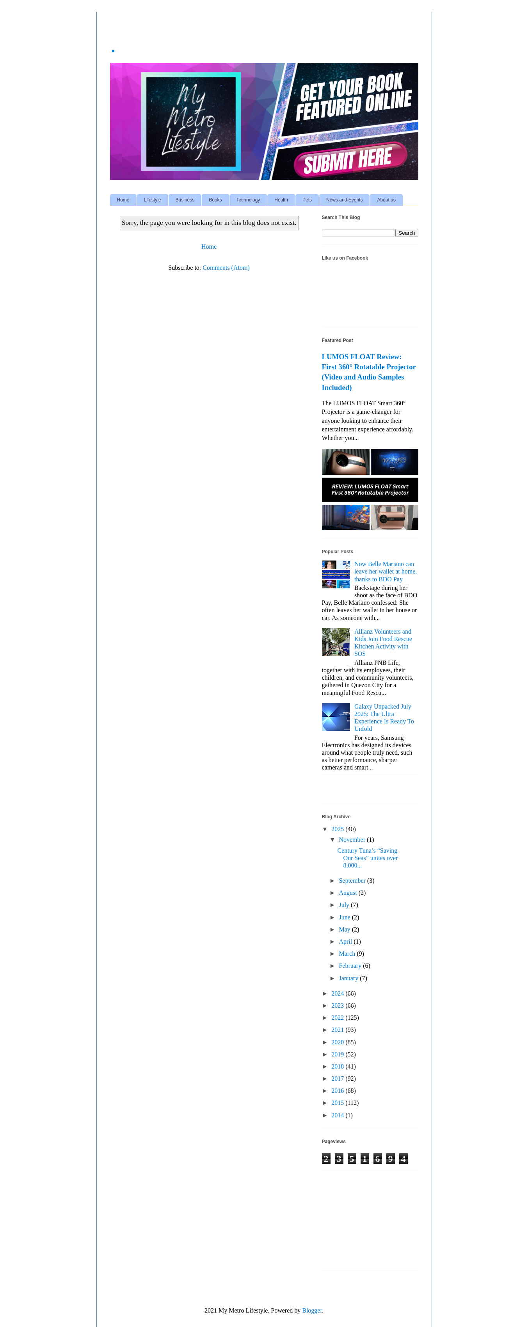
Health (281, 200)
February (351, 965)
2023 (338, 1005)
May (345, 929)
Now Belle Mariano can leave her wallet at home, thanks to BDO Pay (385, 571)
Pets (307, 200)
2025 (338, 829)
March (348, 953)
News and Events (344, 200)
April (346, 941)
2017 (338, 1078)
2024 (338, 993)
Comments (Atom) (226, 267)
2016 (338, 1090)
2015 (338, 1102)
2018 (338, 1066)
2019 (338, 1054)
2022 (338, 1017)
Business (185, 200)
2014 (338, 1115)
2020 (338, 1042)
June (345, 917)
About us (386, 200)
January (349, 978)
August (348, 892)
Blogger (312, 1310)
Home (123, 200)
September (353, 880)
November (353, 839)
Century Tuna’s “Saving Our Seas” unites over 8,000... (367, 858)
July (345, 904)
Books (215, 200)
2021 (338, 1029)
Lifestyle (152, 200)
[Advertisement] (361, 1224)
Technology (248, 200)
